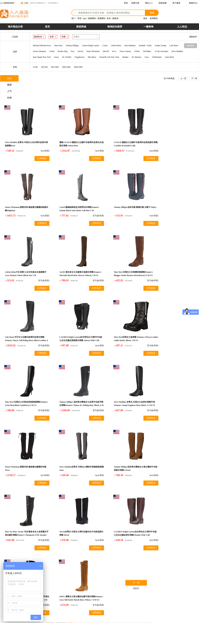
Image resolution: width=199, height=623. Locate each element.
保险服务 (89, 595)
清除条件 (193, 37)
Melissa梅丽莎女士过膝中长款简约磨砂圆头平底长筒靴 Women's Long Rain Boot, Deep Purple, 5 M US (74, 453)
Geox (147, 57)
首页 (47, 26)
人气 (50, 78)
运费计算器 (63, 595)
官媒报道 (144, 592)
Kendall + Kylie (145, 45)
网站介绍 (144, 584)
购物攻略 (163, 3)
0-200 (35, 67)
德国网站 (92, 18)
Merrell (106, 51)
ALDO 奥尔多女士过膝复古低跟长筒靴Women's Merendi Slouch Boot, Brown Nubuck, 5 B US (171, 191)
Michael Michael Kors (42, 45)
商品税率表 (63, 592)
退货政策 (89, 584)
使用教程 (154, 18)
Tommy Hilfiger (72, 45)
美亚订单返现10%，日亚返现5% (44, 3)
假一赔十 (117, 584)
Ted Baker (147, 51)
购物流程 (62, 584)
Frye (72, 51)
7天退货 (116, 595)
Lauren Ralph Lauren (90, 45)
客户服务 (176, 3)
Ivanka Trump (160, 45)
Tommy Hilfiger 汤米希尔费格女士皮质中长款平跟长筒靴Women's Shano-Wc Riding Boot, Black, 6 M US (74, 322)
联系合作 (144, 588)
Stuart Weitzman (93, 51)
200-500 (44, 67)
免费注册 (135, 3)
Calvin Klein (116, 45)
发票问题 (89, 592)
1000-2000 (66, 67)
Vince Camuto (125, 51)
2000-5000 (78, 67)
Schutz (137, 51)
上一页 (183, 78)
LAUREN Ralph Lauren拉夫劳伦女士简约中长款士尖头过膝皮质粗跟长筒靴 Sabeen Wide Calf (124, 257)
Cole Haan (173, 45)
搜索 (152, 12)
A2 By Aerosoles (161, 51)
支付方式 (62, 588)
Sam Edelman (129, 45)
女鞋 (52, 37)
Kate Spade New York (42, 57)
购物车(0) (193, 3)
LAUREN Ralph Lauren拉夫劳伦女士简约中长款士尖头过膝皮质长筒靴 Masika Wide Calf (24, 453)
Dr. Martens (136, 57)
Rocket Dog (62, 51)
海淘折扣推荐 (114, 26)
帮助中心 (144, 595)
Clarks (51, 51)
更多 (145, 18)
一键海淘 (148, 26)
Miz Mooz (92, 57)
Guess (56, 57)
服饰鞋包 (38, 37)
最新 (30, 78)
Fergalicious (80, 57)
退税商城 (81, 26)
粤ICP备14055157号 (113, 619)
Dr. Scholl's (66, 57)
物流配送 (89, 588)
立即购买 (37, 139)
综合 (10, 78)
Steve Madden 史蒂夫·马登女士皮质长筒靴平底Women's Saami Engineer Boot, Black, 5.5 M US (124, 322)
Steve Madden (177, 51)
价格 (69, 78)
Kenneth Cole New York (109, 57)
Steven (80, 51)
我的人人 (149, 3)
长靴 (64, 37)
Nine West (58, 45)
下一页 (194, 78)
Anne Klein (169, 57)
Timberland (157, 57)
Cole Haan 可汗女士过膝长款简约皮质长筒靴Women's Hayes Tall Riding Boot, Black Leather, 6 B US (74, 257)
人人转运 (182, 26)
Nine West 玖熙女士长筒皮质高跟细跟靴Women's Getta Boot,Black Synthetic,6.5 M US (23, 322)
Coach (105, 45)
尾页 (147, 478)
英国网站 (101, 18)
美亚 (79, 18)
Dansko (125, 57)
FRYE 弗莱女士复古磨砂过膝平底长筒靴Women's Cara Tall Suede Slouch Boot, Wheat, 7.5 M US (122, 453)
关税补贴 (117, 592)
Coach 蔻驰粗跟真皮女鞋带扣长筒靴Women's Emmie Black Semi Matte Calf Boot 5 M (24, 191)
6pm (84, 18)
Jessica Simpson (39, 51)
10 (127, 478)
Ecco (114, 51)
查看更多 (191, 46)
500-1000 (55, 67)
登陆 (126, 3)
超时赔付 (117, 588)
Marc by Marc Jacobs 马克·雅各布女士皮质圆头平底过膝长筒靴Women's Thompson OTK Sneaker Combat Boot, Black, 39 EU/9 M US (124, 388)
